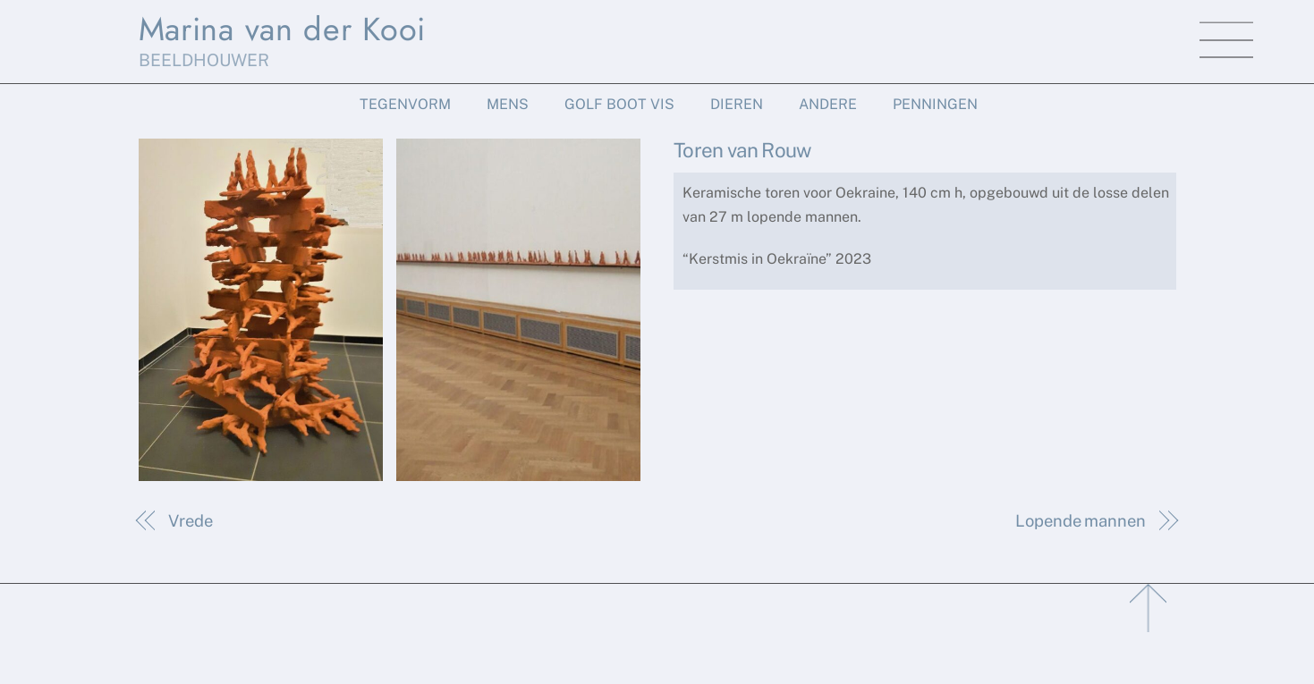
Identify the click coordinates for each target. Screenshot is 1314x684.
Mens (508, 104)
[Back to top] (1149, 603)
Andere (828, 104)
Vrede (190, 520)
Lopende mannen (1080, 520)
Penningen (935, 104)
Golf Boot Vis (619, 104)
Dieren (736, 104)
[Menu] (1226, 40)
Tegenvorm (405, 104)
